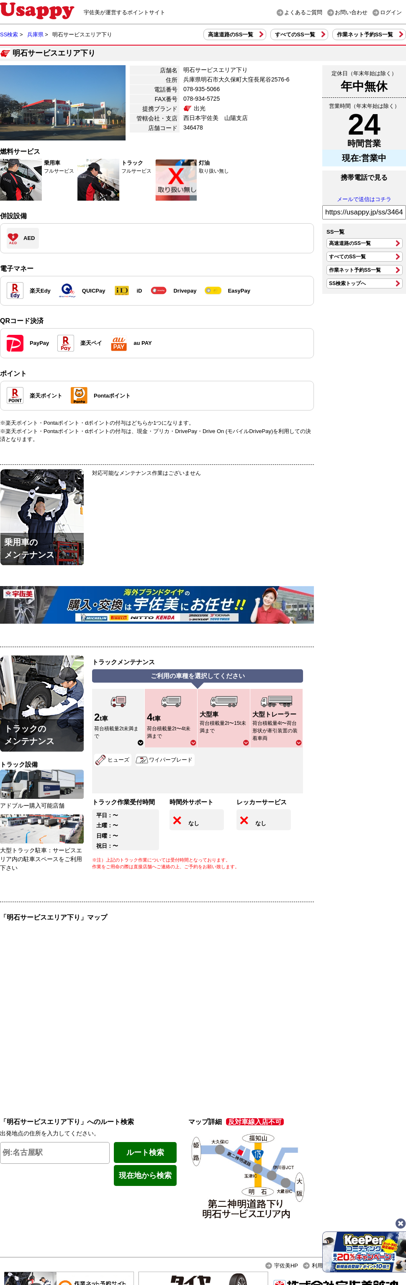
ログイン (391, 12)
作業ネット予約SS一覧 (365, 34)
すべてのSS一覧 (295, 34)
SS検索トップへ (347, 283)
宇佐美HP (286, 1265)
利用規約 (323, 1265)
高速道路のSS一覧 (230, 34)
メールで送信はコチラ (364, 199)
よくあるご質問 (303, 12)
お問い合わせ (351, 12)
